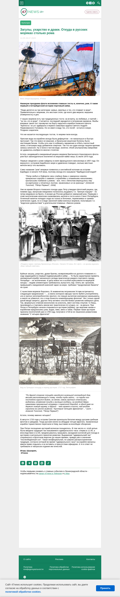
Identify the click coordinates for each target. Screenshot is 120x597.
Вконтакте (87, 3)
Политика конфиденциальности (33, 568)
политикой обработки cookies (23, 591)
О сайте (27, 559)
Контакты (90, 559)
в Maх (67, 473)
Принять (105, 588)
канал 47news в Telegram (50, 473)
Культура (26, 23)
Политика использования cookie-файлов (83, 568)
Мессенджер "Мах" (93, 3)
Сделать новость (92, 12)
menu (22, 3)
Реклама (59, 559)
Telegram (90, 3)
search (98, 3)
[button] (22, 463)
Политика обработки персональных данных (59, 568)
